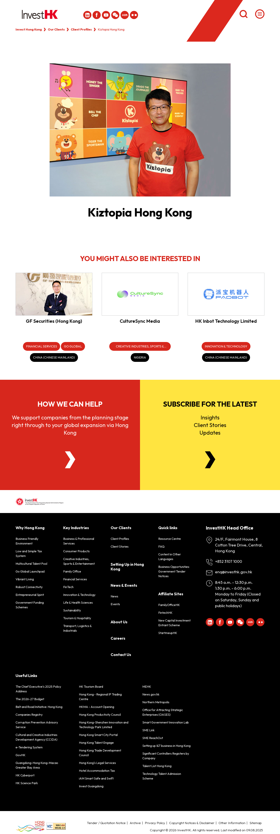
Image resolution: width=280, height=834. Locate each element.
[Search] (243, 14)
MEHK (146, 686)
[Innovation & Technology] (226, 346)
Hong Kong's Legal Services (97, 763)
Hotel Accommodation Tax (97, 771)
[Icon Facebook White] (97, 15)
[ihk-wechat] (115, 15)
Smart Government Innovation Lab (165, 722)
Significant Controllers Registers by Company (165, 756)
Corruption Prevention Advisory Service (37, 724)
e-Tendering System (29, 747)
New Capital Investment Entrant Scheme (174, 622)
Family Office (72, 571)
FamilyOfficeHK (169, 605)
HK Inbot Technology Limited (226, 321)
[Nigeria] (140, 357)
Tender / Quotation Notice (106, 823)
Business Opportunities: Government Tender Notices (174, 571)
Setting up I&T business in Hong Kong (166, 746)
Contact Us (121, 654)
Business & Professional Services (78, 541)
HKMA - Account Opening (96, 707)
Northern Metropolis (155, 702)
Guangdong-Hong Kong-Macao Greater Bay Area (37, 765)
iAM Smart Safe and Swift (96, 778)
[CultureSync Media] (140, 294)
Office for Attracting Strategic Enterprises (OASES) (162, 712)
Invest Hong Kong (29, 29)
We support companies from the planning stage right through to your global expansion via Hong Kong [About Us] (70, 425)
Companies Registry (29, 714)
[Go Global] (73, 346)
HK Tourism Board (91, 686)
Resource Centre (169, 539)
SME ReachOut (152, 738)
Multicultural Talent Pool (31, 564)
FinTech (68, 587)
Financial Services (75, 579)
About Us (119, 621)
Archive (135, 823)
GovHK (20, 755)
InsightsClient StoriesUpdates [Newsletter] (210, 425)
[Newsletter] (210, 460)
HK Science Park (27, 783)
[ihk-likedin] (87, 15)
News (114, 596)
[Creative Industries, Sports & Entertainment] (140, 346)
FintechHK (165, 613)
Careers (118, 638)
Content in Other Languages (169, 556)
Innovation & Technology (79, 595)
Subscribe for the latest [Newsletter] (210, 404)
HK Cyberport (25, 775)
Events (115, 604)
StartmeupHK (167, 633)
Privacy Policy (155, 823)
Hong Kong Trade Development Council (100, 752)
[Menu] (259, 14)
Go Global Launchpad (30, 571)
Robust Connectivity (29, 587)
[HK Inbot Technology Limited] (226, 294)
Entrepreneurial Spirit (30, 595)
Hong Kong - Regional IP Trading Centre (100, 696)
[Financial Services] (41, 346)
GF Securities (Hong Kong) (54, 321)
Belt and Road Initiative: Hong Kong (39, 707)
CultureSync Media (140, 321)
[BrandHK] (30, 826)
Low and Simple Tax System (29, 553)
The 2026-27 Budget (30, 699)
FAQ (161, 546)
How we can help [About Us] (70, 404)
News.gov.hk (150, 694)
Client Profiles (81, 29)
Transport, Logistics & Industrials (77, 628)
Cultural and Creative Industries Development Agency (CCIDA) (36, 737)
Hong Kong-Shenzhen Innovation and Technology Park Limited (103, 724)
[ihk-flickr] (134, 15)
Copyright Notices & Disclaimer (191, 823)
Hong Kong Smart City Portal (98, 735)
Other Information (232, 823)
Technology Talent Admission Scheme (161, 776)
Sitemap (255, 823)
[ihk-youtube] (106, 15)
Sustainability (72, 610)
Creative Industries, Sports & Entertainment (79, 561)
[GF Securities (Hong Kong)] (54, 294)
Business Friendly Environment (27, 541)
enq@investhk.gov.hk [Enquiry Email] (233, 571)
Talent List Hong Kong (157, 766)
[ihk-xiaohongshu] (125, 15)
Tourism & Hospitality (77, 618)
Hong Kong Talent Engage (96, 743)
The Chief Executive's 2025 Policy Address (38, 689)
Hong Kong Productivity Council (100, 714)
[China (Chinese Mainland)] (54, 357)
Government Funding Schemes (30, 605)
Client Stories (120, 546)
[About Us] (70, 460)
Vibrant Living (25, 579)
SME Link (148, 730)
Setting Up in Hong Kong (127, 566)
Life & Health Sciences (78, 602)
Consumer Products (76, 551)
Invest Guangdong (91, 786)
